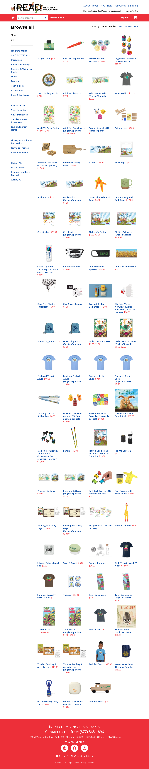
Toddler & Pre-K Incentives (19, 121)
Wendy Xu (16, 179)
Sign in (125, 17)
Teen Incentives (19, 110)
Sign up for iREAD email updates (74, 756)
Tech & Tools (17, 85)
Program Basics (19, 50)
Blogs (95, 5)
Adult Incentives (19, 114)
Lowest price (131, 26)
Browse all (57, 17)
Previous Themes (20, 147)
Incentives (16, 59)
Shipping (133, 5)
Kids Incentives (19, 105)
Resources (120, 5)
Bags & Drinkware (20, 95)
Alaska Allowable (19, 152)
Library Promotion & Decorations (21, 142)
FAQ (103, 5)
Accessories (17, 90)
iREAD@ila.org (114, 737)
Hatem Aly (16, 163)
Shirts (14, 76)
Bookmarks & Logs (20, 64)
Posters (15, 81)
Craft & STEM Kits (20, 55)
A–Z (120, 26)
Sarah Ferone (18, 167)
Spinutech (90, 762)
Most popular (109, 26)
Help (109, 5)
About (86, 5)
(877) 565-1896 (92, 731)
